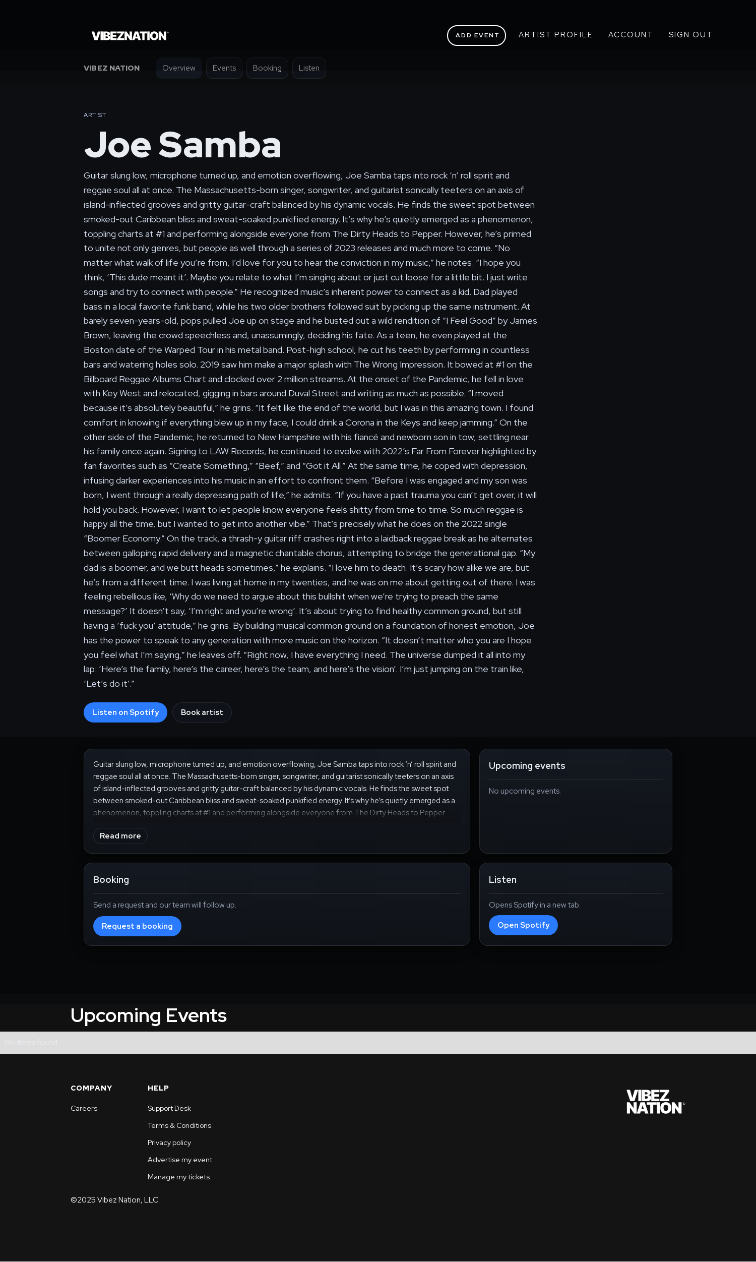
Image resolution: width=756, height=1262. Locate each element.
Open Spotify (523, 925)
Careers (84, 1108)
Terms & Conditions (179, 1125)
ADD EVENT (478, 35)
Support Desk (169, 1108)
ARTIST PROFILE (556, 35)
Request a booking (137, 926)
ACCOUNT (631, 35)
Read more (120, 836)
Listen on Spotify (125, 712)
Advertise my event (180, 1160)
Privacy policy (169, 1142)
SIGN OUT (691, 35)
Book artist (202, 712)
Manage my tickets (179, 1177)
